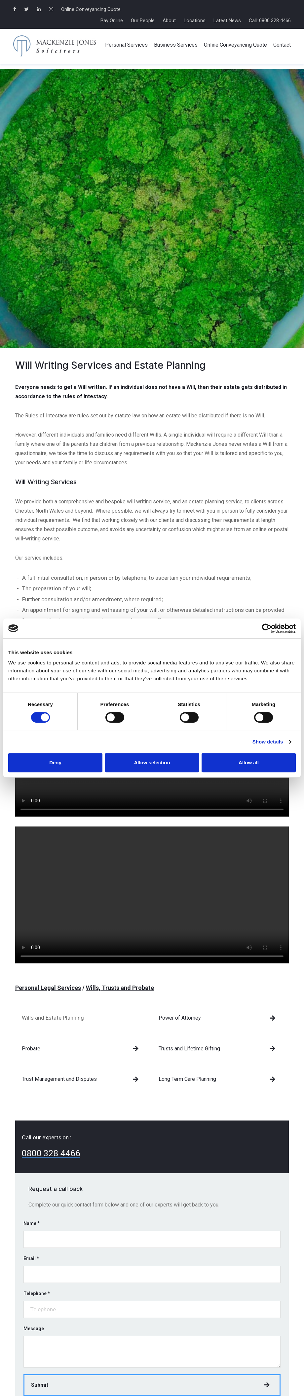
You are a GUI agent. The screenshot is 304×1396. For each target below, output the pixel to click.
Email (31, 1258)
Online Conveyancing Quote (91, 9)
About (169, 20)
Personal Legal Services (48, 987)
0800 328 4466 (51, 1153)
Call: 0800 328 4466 (270, 20)
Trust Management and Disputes (59, 1079)
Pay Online (111, 20)
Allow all (249, 762)
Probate (31, 1048)
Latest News (227, 20)
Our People (143, 20)
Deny (55, 762)
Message (33, 1328)
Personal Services (126, 45)
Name (31, 1223)
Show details (267, 741)
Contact (282, 45)
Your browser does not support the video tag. (152, 894)
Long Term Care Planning (187, 1079)
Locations (195, 20)
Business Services (176, 45)
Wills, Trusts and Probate (120, 987)
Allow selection (152, 762)
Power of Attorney (180, 1018)
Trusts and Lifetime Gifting (189, 1048)
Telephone (36, 1293)
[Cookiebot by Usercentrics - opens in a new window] (267, 628)
